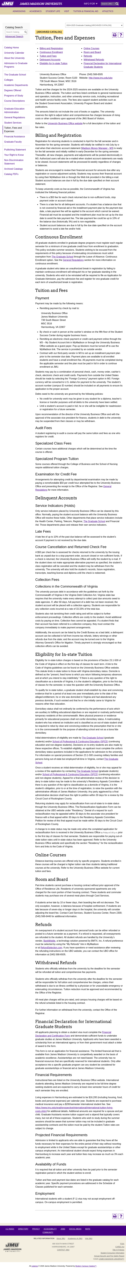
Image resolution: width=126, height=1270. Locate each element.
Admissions (19, 11)
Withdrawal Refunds (94, 59)
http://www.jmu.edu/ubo (101, 78)
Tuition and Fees (48, 56)
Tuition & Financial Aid (85, 11)
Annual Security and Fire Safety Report (109, 1256)
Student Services (12, 122)
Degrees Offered (12, 90)
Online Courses (91, 48)
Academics (36, 11)
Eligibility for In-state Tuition (53, 63)
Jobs (63, 1229)
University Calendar (14, 53)
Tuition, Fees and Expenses (13, 130)
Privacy (36, 1229)
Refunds (88, 56)
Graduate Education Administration (14, 110)
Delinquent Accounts (50, 59)
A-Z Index (10, 1229)
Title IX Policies (118, 1250)
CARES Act (119, 1247)
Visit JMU (88, 1239)
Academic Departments (16, 85)
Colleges (8, 80)
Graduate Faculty (13, 142)
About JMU (61, 1239)
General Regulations (14, 117)
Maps (87, 1229)
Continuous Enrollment (51, 52)
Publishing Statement (15, 149)
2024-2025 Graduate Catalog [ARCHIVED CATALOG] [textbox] (88, 25)
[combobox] (94, 25)
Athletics (107, 11)
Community (47, 1232)
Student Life (53, 11)
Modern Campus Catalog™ (85, 1266)
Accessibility (50, 1229)
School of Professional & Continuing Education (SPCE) (80, 741)
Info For (91, 3)
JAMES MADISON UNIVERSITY (111, 1259)
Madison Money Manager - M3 (97, 148)
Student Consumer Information (112, 1253)
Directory (23, 1229)
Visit (66, 11)
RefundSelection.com (51, 947)
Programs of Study (13, 95)
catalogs (34, 1266)
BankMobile (49, 941)
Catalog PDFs (11, 174)
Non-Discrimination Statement (13, 162)
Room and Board (92, 52)
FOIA (122, 1244)
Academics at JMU (75, 1239)
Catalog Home (11, 47)
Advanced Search (14, 36)
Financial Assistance (14, 136)
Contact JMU (63, 1250)
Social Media (75, 1229)
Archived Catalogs (13, 169)
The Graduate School (15, 74)
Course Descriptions (14, 101)
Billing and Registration (51, 48)
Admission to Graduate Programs (15, 65)
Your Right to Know (14, 155)
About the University (14, 58)
